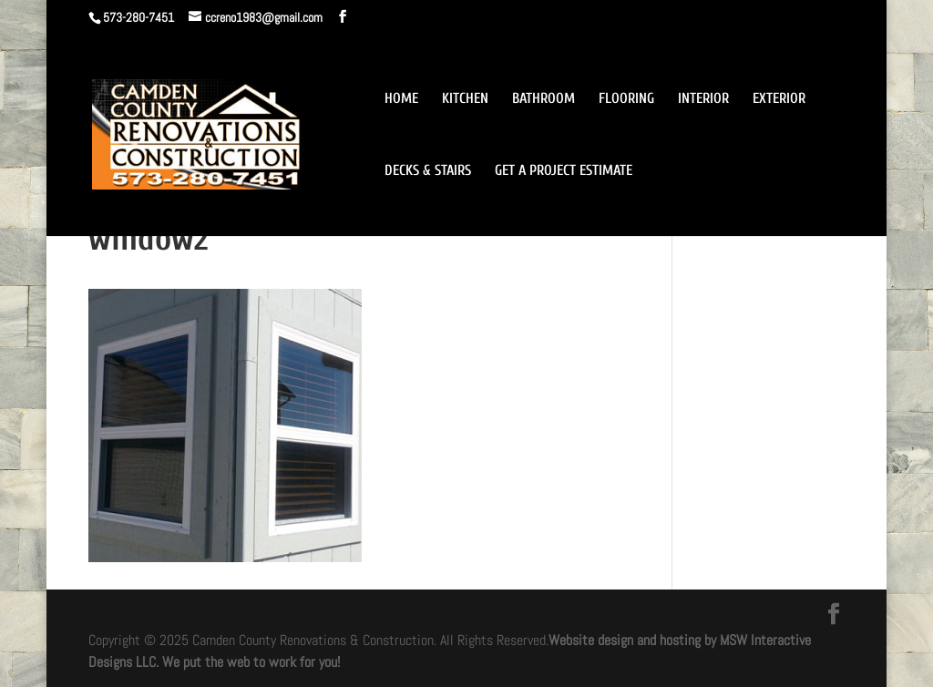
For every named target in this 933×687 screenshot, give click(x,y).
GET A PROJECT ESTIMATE (563, 171)
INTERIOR (703, 99)
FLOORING (626, 99)
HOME (401, 99)
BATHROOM (543, 99)
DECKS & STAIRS (427, 171)
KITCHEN (465, 99)
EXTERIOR (779, 99)
